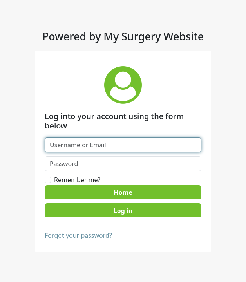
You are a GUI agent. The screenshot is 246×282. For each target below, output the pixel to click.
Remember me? (77, 179)
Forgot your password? (78, 235)
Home (123, 192)
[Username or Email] (123, 144)
